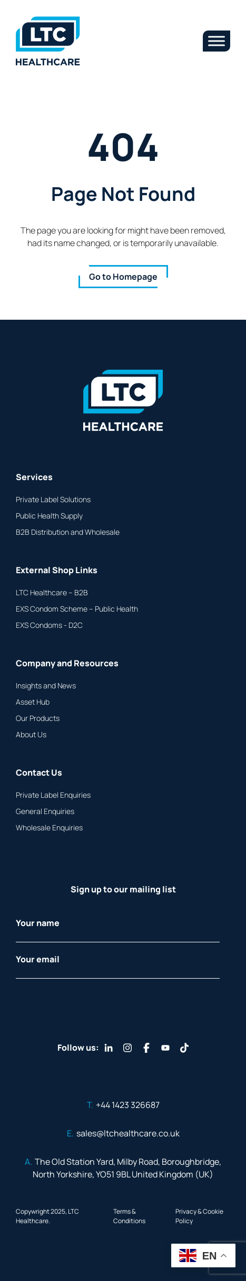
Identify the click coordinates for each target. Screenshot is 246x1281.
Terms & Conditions (129, 1216)
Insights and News (46, 685)
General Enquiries (45, 811)
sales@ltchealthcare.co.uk (123, 1133)
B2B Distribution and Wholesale (68, 532)
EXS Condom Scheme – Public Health (77, 609)
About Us (31, 734)
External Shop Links (56, 570)
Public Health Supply (49, 516)
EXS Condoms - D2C (49, 625)
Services (34, 477)
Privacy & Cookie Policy (199, 1216)
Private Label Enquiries (53, 795)
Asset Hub (33, 702)
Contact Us (39, 772)
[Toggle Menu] (216, 41)
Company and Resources (67, 663)
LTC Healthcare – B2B (52, 592)
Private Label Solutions (53, 499)
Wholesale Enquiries (49, 827)
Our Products (38, 718)
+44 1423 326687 (123, 1105)
